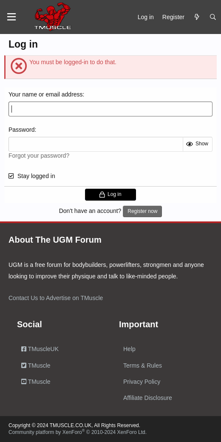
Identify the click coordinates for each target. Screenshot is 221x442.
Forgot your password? (38, 155)
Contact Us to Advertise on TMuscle (55, 298)
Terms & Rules (142, 365)
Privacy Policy (141, 381)
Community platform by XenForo (77, 432)
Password (21, 129)
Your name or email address (45, 94)
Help (129, 349)
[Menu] (11, 17)
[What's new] (197, 17)
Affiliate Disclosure (147, 397)
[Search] (213, 17)
